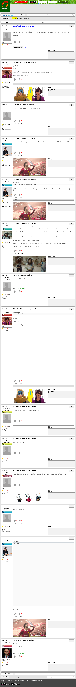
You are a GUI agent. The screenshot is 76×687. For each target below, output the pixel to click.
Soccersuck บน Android (22, 288)
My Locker (51, 50)
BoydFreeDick (6, 408)
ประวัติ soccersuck (33, 680)
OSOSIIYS (15, 84)
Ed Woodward (7, 642)
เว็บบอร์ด (27, 680)
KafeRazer (6, 508)
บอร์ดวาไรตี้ (26, 18)
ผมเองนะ (7, 277)
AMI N (6, 28)
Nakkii (6, 225)
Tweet (25, 47)
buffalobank (15, 199)
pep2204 (7, 140)
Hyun (7, 440)
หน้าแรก (2, 680)
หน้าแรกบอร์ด (20, 18)
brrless (6, 64)
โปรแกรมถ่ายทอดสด (12, 680)
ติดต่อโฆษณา (40, 680)
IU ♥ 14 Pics (52, 90)
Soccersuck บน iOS (21, 117)
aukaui (6, 472)
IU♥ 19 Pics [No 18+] (53, 89)
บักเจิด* (7, 107)
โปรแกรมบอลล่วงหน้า (21, 680)
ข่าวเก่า (6, 680)
